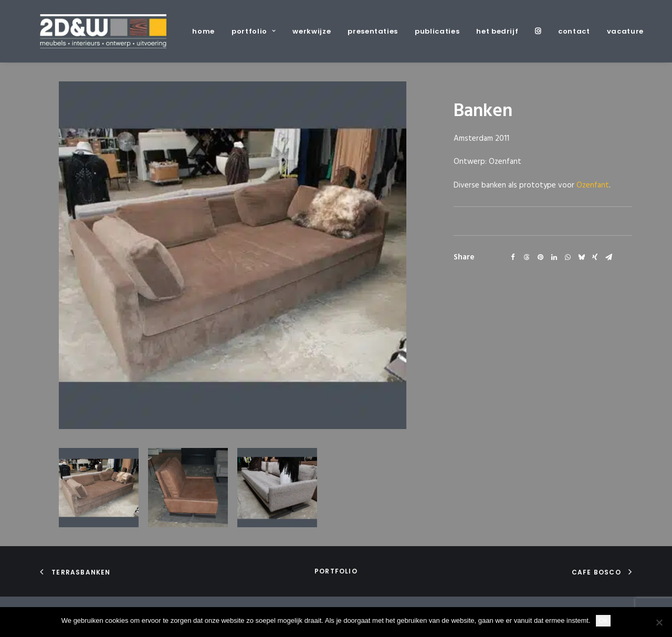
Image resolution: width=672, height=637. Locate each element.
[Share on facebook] (513, 257)
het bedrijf (497, 31)
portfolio (254, 31)
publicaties (437, 31)
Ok (603, 620)
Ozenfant (592, 185)
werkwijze (311, 31)
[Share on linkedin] (554, 257)
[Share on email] (608, 257)
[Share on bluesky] (581, 257)
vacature (625, 31)
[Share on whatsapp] (567, 257)
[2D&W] (103, 31)
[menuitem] (207, 31)
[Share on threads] (526, 257)
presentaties (373, 31)
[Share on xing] (595, 257)
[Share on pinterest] (540, 257)
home (203, 31)
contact (574, 31)
